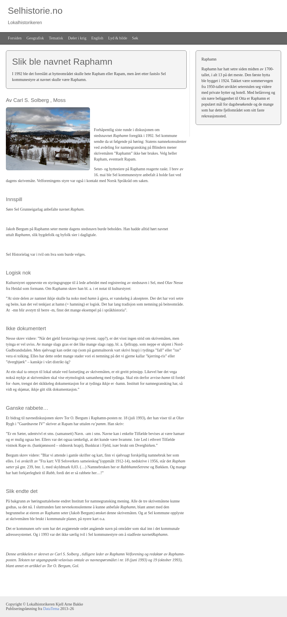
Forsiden (15, 38)
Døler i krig (77, 38)
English (97, 38)
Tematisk (56, 38)
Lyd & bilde (117, 38)
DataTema (51, 609)
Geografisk (35, 38)
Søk (135, 38)
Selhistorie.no (34, 15)
